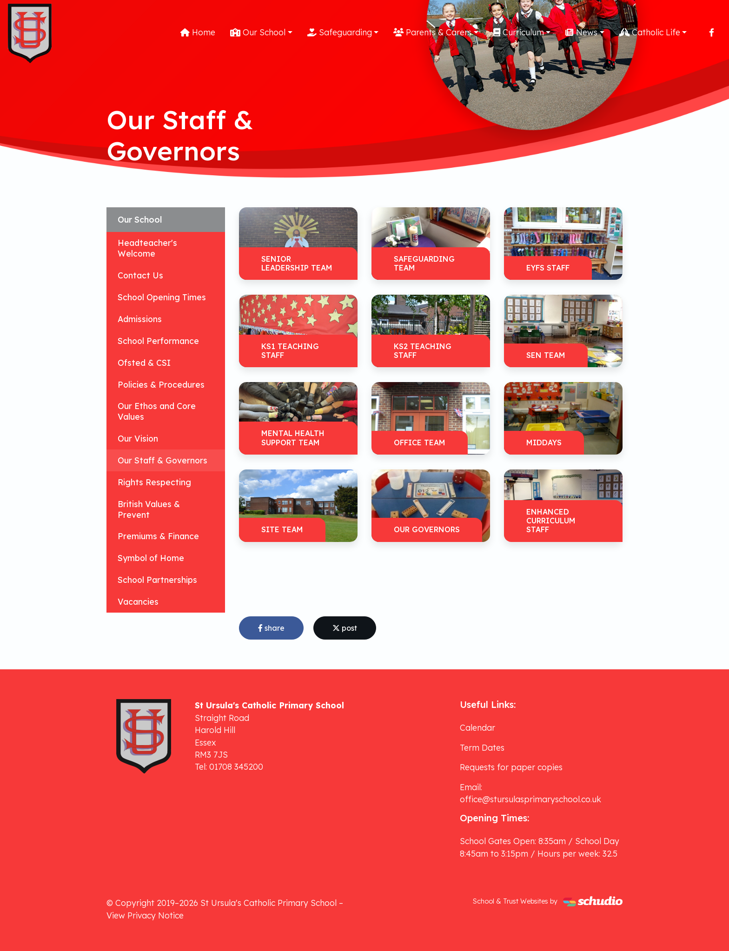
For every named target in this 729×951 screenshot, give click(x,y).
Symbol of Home (151, 558)
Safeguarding (339, 32)
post (344, 628)
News (581, 32)
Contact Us (140, 275)
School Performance (158, 341)
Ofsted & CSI (144, 362)
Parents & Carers (432, 32)
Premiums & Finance (158, 536)
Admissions (140, 319)
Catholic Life (649, 32)
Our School (257, 32)
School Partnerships (157, 580)
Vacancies (138, 601)
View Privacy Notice (145, 915)
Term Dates (482, 747)
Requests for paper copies (511, 767)
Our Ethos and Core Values (157, 411)
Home (197, 32)
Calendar (477, 727)
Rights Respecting (154, 482)
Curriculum (518, 32)
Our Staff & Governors (162, 460)
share (271, 628)
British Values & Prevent (149, 509)
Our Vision (138, 438)
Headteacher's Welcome (147, 248)
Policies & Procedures (161, 384)
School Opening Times (162, 297)
